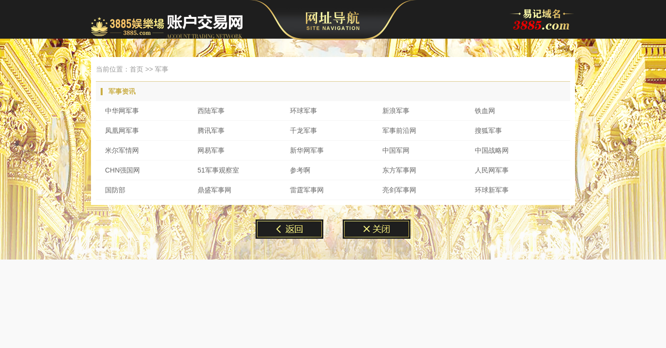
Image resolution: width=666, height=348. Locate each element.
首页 (136, 69)
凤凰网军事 (122, 130)
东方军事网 (399, 170)
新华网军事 (307, 150)
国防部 (115, 190)
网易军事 (211, 150)
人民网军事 (492, 170)
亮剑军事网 (399, 190)
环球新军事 (492, 190)
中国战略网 (492, 150)
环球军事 (303, 111)
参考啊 (300, 170)
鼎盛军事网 (214, 190)
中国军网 (395, 150)
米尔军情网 (122, 150)
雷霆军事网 (307, 190)
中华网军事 (122, 111)
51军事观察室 (218, 170)
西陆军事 (211, 111)
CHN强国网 (122, 170)
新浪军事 (395, 111)
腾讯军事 (211, 130)
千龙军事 (303, 130)
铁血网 (485, 111)
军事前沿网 (399, 130)
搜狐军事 (488, 130)
